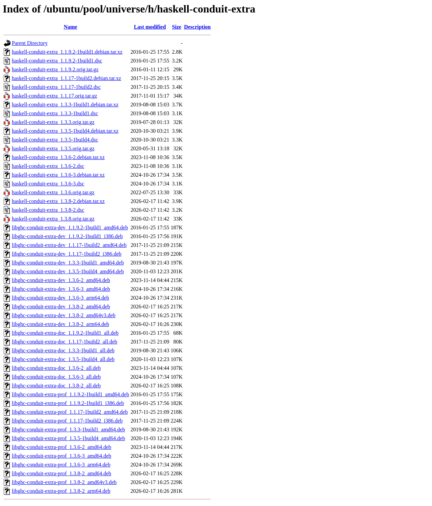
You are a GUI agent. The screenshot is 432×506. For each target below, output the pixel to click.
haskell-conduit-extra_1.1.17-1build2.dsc (56, 87)
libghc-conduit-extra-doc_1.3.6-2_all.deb (56, 368)
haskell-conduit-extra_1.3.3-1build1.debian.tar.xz (65, 104)
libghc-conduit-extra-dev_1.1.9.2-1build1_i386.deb (67, 236)
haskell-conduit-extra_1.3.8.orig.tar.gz (53, 219)
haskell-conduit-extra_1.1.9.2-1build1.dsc (57, 61)
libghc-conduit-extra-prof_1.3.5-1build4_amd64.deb (68, 438)
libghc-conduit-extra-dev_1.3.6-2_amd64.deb (61, 280)
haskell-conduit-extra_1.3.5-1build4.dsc (55, 140)
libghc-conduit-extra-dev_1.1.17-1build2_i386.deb (67, 254)
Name (70, 27)
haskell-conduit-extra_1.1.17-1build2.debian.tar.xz (66, 78)
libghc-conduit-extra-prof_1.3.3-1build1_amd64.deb (68, 429)
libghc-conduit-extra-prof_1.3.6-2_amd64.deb (61, 447)
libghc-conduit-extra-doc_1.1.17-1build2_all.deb (64, 342)
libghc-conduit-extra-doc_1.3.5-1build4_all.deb (63, 359)
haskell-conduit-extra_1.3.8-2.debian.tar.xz (58, 201)
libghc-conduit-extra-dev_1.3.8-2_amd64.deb (61, 306)
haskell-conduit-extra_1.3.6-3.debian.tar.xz (58, 175)
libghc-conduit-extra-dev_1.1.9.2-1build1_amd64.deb (70, 227)
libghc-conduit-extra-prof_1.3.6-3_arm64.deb (61, 464)
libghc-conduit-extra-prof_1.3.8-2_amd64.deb (61, 473)
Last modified (150, 27)
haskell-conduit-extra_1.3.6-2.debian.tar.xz (58, 157)
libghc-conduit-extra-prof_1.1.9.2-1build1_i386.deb (68, 403)
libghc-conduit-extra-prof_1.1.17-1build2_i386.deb (67, 421)
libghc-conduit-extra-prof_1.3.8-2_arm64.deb (61, 491)
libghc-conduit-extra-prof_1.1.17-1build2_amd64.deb (70, 412)
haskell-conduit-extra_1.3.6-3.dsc (48, 183)
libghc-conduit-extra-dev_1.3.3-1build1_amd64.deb (68, 262)
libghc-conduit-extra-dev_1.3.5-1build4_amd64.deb (68, 271)
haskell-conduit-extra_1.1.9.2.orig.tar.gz (55, 69)
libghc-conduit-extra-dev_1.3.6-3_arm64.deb (60, 298)
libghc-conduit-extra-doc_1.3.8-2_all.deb (56, 385)
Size (177, 27)
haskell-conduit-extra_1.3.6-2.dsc (48, 166)
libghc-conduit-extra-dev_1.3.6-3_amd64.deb (61, 289)
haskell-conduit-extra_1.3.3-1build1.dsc (55, 113)
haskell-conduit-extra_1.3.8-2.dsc (48, 210)
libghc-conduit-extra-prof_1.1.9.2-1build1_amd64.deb (70, 394)
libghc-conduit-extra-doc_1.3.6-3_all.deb (56, 377)
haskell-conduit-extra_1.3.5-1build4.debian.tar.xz (65, 131)
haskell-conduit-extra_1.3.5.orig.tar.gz (53, 148)
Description (197, 27)
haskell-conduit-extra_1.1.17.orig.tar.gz (54, 96)
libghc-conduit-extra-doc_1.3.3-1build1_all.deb (63, 350)
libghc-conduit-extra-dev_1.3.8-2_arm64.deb (60, 324)
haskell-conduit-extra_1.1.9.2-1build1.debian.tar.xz (67, 52)
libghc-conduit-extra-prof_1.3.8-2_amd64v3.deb (64, 482)
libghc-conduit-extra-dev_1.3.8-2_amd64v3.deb (63, 315)
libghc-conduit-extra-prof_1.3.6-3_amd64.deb (61, 456)
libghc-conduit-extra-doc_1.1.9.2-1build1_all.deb (65, 333)
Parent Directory (30, 43)
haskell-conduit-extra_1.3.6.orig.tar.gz (53, 192)
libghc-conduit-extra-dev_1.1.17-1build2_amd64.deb (69, 245)
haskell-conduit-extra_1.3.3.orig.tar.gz (53, 122)
